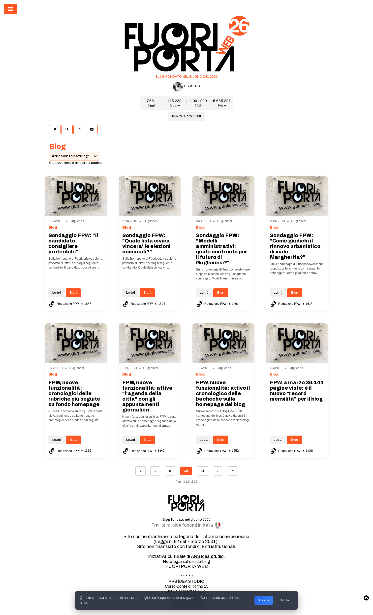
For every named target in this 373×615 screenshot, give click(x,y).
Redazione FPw (137, 451)
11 (202, 471)
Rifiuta (284, 600)
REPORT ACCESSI (186, 116)
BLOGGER (186, 87)
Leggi (56, 292)
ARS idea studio (207, 556)
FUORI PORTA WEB (186, 566)
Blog (73, 292)
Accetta (263, 600)
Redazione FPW (64, 304)
